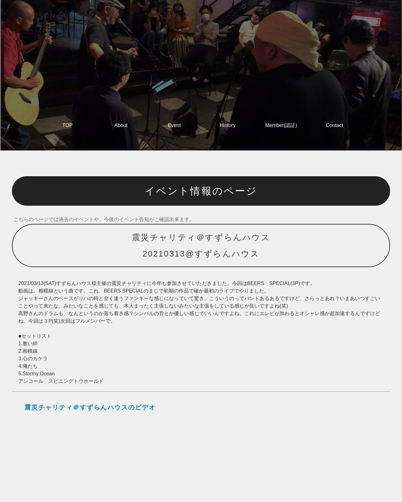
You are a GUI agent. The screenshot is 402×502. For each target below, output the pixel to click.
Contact (334, 125)
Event (174, 125)
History (228, 125)
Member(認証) (281, 125)
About (121, 125)
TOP (67, 125)
